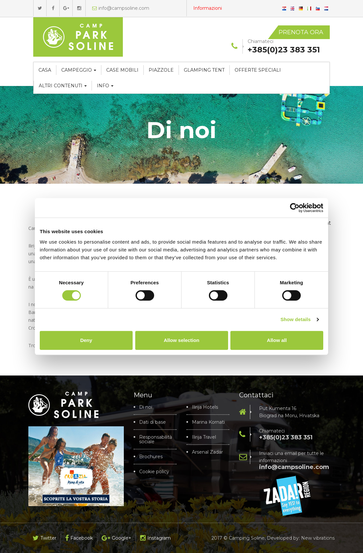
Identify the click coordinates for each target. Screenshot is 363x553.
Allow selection (181, 340)
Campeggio (78, 70)
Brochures (151, 456)
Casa (44, 70)
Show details (296, 319)
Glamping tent (204, 70)
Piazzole (161, 70)
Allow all (277, 340)
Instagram (155, 538)
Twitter (44, 538)
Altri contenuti (63, 86)
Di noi (145, 407)
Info (105, 86)
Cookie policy (154, 471)
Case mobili (122, 70)
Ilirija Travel (204, 437)
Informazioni (207, 8)
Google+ (116, 538)
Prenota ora (301, 32)
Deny (86, 340)
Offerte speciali (258, 70)
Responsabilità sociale (155, 439)
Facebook (79, 538)
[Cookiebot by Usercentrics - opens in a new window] (294, 208)
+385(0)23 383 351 (285, 437)
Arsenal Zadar (207, 452)
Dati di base (152, 422)
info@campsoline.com (120, 8)
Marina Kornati (208, 422)
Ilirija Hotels (205, 407)
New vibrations (318, 538)
